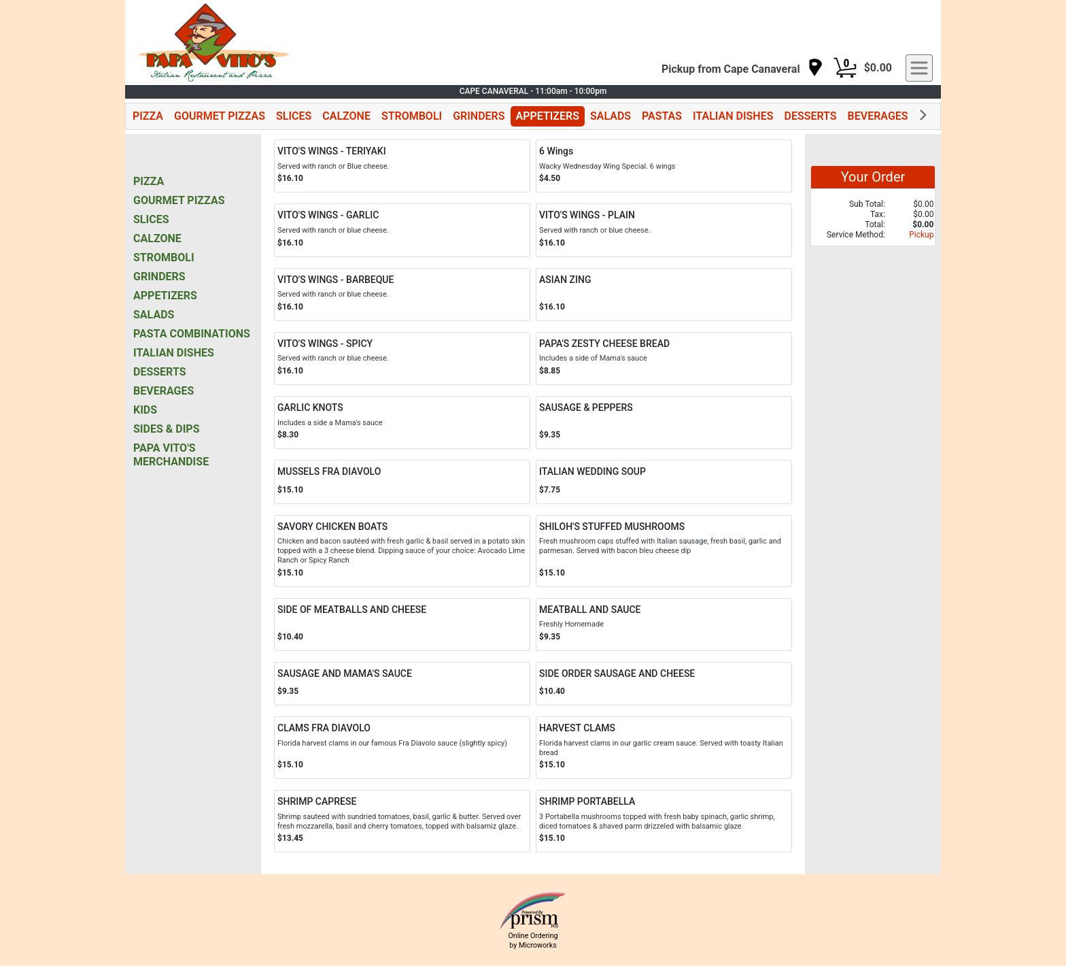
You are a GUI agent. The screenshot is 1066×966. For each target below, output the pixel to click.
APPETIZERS (547, 116)
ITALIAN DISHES (733, 116)
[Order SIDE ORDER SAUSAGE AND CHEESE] (663, 684)
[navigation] (742, 68)
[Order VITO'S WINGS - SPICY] (402, 358)
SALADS (610, 116)
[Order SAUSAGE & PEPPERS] (663, 422)
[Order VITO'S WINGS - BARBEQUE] (402, 294)
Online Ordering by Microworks (532, 940)
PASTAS (662, 116)
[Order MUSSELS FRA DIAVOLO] (402, 482)
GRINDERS (478, 116)
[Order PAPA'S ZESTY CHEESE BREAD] (663, 358)
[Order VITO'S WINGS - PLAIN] (663, 230)
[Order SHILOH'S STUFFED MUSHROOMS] (663, 551)
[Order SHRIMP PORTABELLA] (663, 821)
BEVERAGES (878, 116)
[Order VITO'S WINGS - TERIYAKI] (402, 166)
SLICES (293, 116)
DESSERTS (810, 116)
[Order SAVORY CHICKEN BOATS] (402, 551)
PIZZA (148, 116)
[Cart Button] (845, 68)
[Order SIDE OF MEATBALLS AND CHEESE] (402, 624)
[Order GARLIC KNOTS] (402, 422)
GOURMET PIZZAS (219, 116)
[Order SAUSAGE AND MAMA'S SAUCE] (402, 684)
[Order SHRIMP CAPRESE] (402, 821)
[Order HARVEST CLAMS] (663, 747)
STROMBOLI (411, 116)
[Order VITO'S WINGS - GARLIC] (402, 230)
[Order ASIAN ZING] (663, 294)
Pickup (921, 234)
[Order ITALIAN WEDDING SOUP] (663, 482)
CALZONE (346, 116)
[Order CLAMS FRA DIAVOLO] (402, 747)
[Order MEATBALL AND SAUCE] (663, 624)
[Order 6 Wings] (663, 166)
